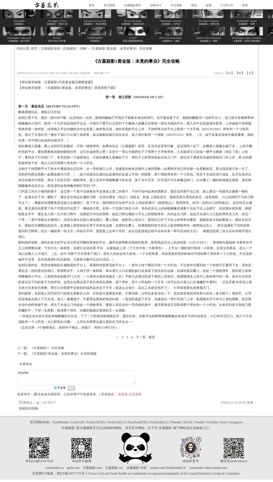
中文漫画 (176, 5)
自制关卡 (155, 5)
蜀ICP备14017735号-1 (72, 476)
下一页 (141, 337)
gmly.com (73, 470)
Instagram (236, 424)
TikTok (187, 424)
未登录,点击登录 (129, 396)
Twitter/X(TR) (95, 424)
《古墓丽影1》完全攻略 (47, 348)
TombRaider (61, 424)
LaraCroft (77, 424)
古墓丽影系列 (132, 5)
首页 (92, 5)
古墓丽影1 (70, 48)
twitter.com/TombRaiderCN (168, 470)
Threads (175, 424)
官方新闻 (109, 5)
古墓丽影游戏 (50, 48)
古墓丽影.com (92, 470)
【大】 (250, 73)
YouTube (212, 424)
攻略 (83, 48)
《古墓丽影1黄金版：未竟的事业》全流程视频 (63, 353)
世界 (245, 5)
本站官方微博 (81, 463)
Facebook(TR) (137, 424)
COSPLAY (227, 5)
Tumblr (199, 424)
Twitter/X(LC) (116, 424)
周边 (194, 5)
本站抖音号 (191, 463)
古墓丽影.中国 (136, 470)
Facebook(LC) (158, 424)
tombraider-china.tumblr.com (208, 470)
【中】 (240, 73)
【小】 (229, 73)
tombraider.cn (54, 470)
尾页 (152, 337)
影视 (208, 5)
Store (224, 424)
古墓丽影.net (114, 470)
